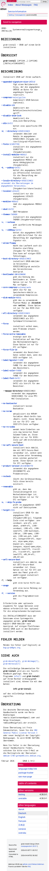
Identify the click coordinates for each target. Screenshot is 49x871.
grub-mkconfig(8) (11, 661)
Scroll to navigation (12, 22)
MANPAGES (11, 1)
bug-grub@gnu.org (11, 647)
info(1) (17, 676)
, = (15, 131)
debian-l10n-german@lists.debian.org (22, 756)
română (22, 829)
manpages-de (20, 15)
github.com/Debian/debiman (33, 864)
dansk (21, 809)
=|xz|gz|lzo (13, 97)
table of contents (28, 783)
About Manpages (23, 5)
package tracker (25, 772)
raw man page (25, 776)
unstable (22, 798)
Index (10, 5)
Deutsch (22, 813)
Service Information (17, 11)
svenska (22, 833)
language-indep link (27, 769)
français (22, 821)
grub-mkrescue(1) (11, 664)
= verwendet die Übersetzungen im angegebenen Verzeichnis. (17, 183)
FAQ (36, 5)
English (21, 817)
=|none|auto (16, 287)
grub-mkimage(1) (30, 661)
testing (11, 15)
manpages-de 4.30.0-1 (29, 846)
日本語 (21, 825)
